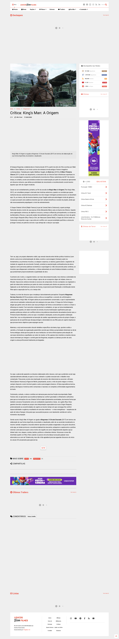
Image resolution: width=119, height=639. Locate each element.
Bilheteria (58, 621)
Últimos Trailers (19, 492)
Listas (14, 593)
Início (11, 109)
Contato (50, 630)
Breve (23, 9)
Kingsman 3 (26, 109)
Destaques (16, 15)
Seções (33, 9)
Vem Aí (50, 621)
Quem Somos (50, 627)
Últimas (85, 94)
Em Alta (72, 9)
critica (18, 109)
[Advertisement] (59, 47)
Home (15, 9)
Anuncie (58, 630)
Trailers (61, 9)
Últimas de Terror (88, 226)
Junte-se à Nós (58, 627)
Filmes (42, 9)
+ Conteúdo (83, 9)
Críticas (58, 624)
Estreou (52, 9)
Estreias (50, 624)
